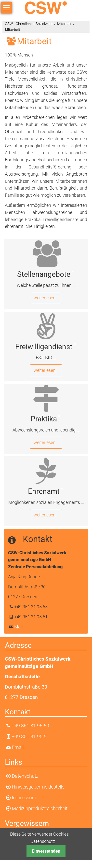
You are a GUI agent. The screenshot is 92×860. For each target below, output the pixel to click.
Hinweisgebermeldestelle (38, 787)
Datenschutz (42, 841)
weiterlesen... (46, 297)
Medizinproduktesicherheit (39, 808)
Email (18, 747)
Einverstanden (46, 851)
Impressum (24, 798)
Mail (18, 626)
